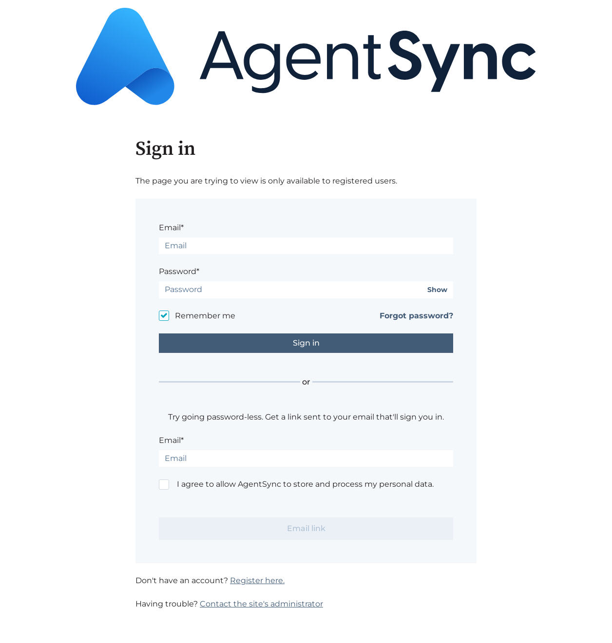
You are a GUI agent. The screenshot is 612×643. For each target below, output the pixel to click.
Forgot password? (416, 315)
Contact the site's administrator (261, 603)
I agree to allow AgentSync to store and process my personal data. (305, 484)
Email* (171, 227)
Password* (179, 271)
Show (437, 290)
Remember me (205, 315)
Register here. (257, 580)
